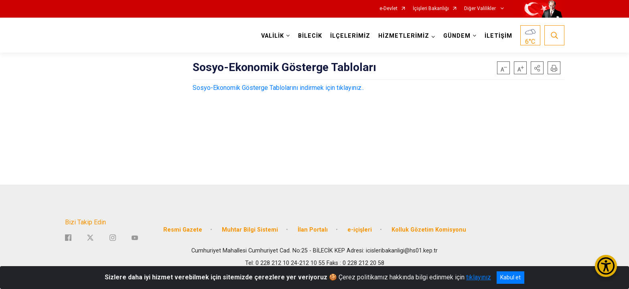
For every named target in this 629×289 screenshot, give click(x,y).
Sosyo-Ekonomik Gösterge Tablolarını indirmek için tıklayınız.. (278, 88)
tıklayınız (478, 277)
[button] (537, 67)
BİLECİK (310, 36)
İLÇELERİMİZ (350, 36)
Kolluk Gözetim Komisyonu (429, 229)
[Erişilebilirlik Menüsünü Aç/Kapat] (606, 266)
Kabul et (510, 277)
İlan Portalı (313, 229)
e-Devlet (388, 8)
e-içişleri (359, 229)
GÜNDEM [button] (457, 36)
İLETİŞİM (498, 36)
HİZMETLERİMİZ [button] (403, 36)
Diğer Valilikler (480, 8)
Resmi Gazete (182, 229)
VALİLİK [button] (272, 36)
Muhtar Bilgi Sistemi (250, 229)
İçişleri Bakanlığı (431, 8)
